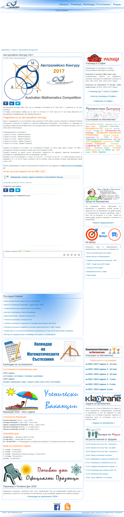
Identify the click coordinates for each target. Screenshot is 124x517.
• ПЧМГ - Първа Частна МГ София (98, 264)
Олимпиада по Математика (99, 139)
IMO (118, 150)
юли (47, 382)
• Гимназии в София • (103, 101)
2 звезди (68, 254)
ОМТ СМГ (117, 139)
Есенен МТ (108, 128)
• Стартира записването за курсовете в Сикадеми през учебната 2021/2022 (29, 323)
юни (42, 382)
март (24, 382)
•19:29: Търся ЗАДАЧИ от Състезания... (99, 477)
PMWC (88, 152)
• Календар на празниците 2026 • (42, 496)
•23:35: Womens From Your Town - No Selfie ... (101, 448)
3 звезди (71, 254)
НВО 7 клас (111, 137)
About (92, 512)
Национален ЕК (92, 137)
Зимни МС (117, 128)
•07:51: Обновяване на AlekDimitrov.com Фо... (101, 463)
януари (6, 382)
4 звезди (75, 254)
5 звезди (79, 254)
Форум (117, 4)
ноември (29, 376)
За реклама (86, 512)
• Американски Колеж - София (96, 271)
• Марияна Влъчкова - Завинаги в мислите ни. (19, 316)
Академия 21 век (111, 124)
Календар (89, 4)
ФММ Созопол (108, 146)
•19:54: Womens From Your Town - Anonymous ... (102, 451)
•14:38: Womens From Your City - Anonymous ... (102, 444)
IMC (113, 150)
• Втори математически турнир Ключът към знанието (21, 301)
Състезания (103, 4)
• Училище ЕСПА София (94, 268)
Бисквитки (118, 512)
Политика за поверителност (105, 512)
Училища (76, 4)
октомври (18, 376)
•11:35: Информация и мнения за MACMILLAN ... (103, 459)
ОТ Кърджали (94, 141)
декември (38, 376)
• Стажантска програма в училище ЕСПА (17, 319)
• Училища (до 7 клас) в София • (103, 91)
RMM (94, 152)
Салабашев (114, 144)
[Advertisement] (62, 32)
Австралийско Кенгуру (94, 124)
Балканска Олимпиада (109, 126)
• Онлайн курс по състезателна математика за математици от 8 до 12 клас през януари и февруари (38, 331)
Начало (63, 4)
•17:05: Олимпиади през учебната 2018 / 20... (101, 470)
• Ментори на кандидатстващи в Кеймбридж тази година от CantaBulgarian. (29, 334)
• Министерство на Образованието (98, 256)
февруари (15, 382)
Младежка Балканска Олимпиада (103, 133)
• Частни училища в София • (103, 96)
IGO (103, 150)
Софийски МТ (93, 145)
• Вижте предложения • (103, 223)
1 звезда (64, 254)
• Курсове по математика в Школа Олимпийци (19, 312)
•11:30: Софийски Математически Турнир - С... (102, 466)
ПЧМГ (117, 141)
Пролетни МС (108, 141)
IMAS (108, 150)
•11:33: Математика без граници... (97, 474)
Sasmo (102, 152)
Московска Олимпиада (111, 135)
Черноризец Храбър (101, 148)
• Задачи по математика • (103, 423)
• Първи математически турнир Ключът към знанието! (22, 308)
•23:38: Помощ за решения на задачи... (99, 455)
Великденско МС (94, 128)
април (30, 382)
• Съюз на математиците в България (98, 253)
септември (8, 376)
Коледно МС (98, 131)
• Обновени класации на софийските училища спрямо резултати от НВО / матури (31, 327)
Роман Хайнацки (95, 143)
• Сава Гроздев (91, 275)
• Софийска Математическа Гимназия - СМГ (101, 260)
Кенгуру (88, 131)
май (37, 382)
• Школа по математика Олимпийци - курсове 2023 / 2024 (23, 305)
